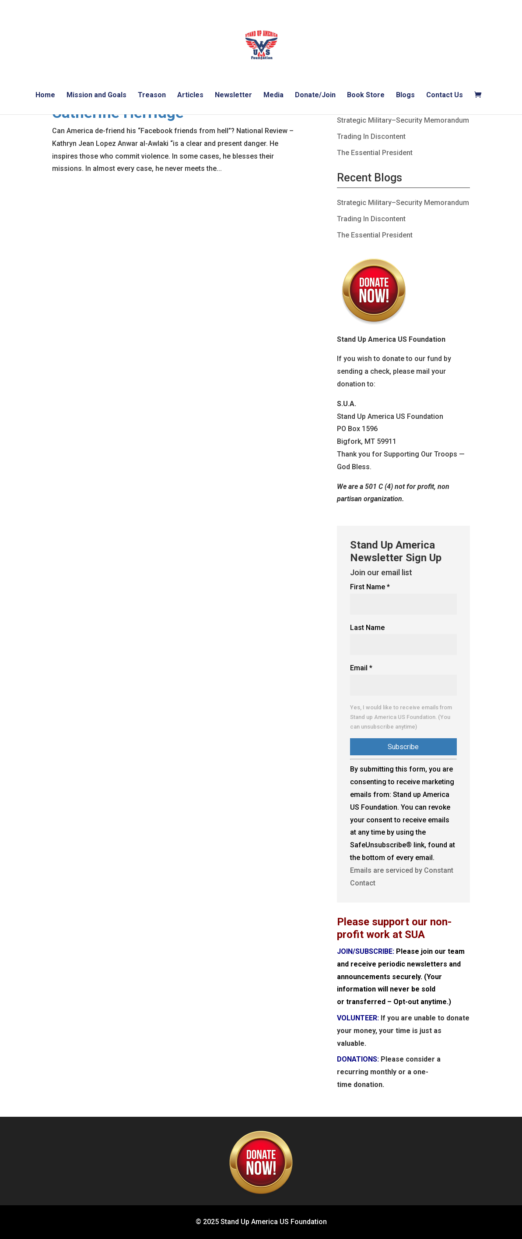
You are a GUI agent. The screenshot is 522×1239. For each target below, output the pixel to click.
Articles (190, 95)
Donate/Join (315, 95)
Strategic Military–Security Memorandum (403, 120)
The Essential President (375, 153)
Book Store (366, 95)
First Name (370, 587)
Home (45, 95)
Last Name (367, 627)
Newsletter (233, 95)
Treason (152, 95)
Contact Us (444, 95)
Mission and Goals (96, 95)
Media (273, 95)
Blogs (405, 95)
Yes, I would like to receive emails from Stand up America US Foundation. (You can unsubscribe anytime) (401, 717)
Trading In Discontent (371, 136)
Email (361, 668)
